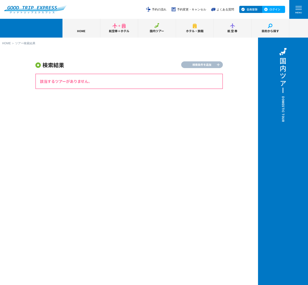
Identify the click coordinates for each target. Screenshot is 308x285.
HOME (81, 31)
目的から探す (270, 31)
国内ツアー (157, 31)
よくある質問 (225, 9)
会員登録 (252, 9)
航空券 (232, 31)
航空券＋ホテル (119, 31)
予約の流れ (159, 9)
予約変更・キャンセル (191, 9)
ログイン (274, 9)
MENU (298, 11)
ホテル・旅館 (194, 31)
